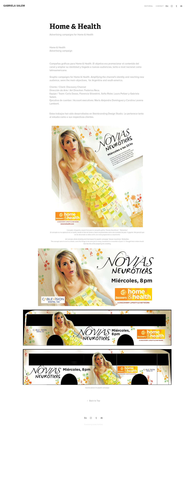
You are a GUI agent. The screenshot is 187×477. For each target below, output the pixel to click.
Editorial (148, 6)
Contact (160, 6)
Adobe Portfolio (97, 424)
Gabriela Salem (14, 6)
